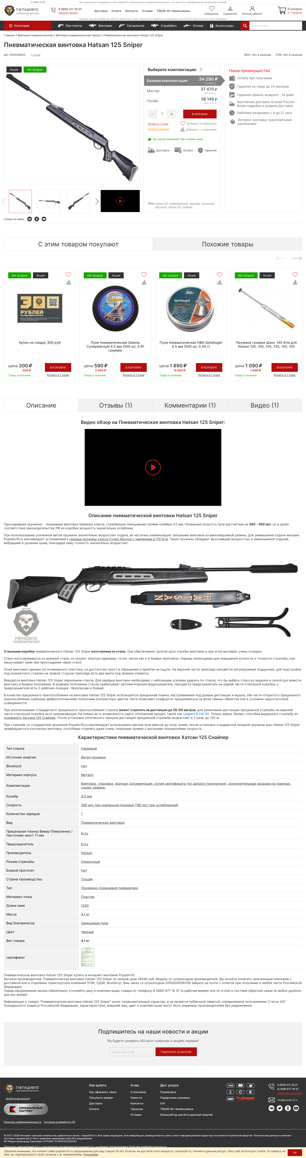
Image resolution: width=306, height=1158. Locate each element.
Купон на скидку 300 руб (39, 343)
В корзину (58, 367)
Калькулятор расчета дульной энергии (186, 1114)
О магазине (138, 1092)
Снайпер (187, 206)
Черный (87, 932)
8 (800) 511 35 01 (70, 9)
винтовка (195, 203)
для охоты (161, 206)
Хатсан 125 (174, 206)
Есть (84, 833)
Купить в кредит (158, 129)
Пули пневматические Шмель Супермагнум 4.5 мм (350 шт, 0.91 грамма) (115, 346)
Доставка (101, 10)
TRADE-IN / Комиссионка (173, 10)
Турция (87, 879)
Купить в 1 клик (158, 123)
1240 (85, 906)
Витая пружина (93, 757)
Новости (136, 1097)
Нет (84, 766)
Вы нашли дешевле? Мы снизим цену (178, 139)
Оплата (116, 10)
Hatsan (86, 853)
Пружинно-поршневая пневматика (109, 888)
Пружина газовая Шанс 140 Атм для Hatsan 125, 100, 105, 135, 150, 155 (266, 344)
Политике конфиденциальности (147, 1146)
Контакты (131, 10)
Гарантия (211, 150)
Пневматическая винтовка (103, 823)
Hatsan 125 (161, 203)
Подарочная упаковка (175, 1097)
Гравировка (168, 1092)
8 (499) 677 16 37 (288, 1089)
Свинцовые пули (94, 923)
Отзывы (147, 10)
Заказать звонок (68, 13)
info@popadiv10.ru (288, 1100)
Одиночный (90, 862)
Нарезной (89, 748)
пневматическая (178, 203)
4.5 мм (86, 796)
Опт (162, 1103)
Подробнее (90, 1154)
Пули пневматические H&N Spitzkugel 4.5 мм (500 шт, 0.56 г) (191, 344)
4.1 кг (85, 914)
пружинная (208, 203)
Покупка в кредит (101, 1097)
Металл (87, 775)
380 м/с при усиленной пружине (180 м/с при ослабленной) (129, 805)
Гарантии (137, 1109)
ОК (295, 1152)
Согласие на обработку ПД (59, 1122)
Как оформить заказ (103, 1092)
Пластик (87, 897)
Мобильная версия (18, 1098)
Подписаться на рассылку (176, 1051)
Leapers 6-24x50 (196, 714)
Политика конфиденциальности (22, 1122)
